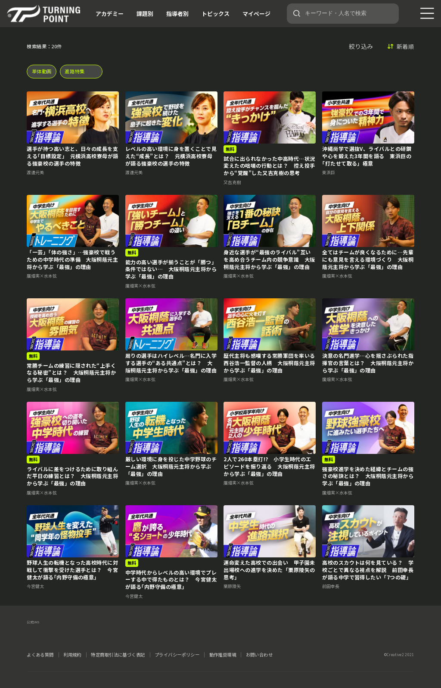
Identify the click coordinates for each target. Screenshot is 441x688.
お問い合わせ (259, 654)
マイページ (256, 13)
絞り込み (361, 46)
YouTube (99, 633)
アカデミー (110, 13)
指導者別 (177, 13)
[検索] (297, 13)
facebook (48, 633)
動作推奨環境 (222, 654)
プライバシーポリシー (177, 654)
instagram (65, 633)
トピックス (216, 13)
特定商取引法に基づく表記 (118, 654)
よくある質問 (40, 654)
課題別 (145, 13)
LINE (82, 633)
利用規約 (72, 654)
